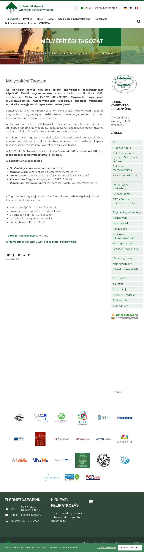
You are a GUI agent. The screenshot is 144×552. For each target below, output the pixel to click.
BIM (115, 144)
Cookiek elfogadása (130, 547)
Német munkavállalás (126, 270)
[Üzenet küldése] (98, 9)
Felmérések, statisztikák (120, 188)
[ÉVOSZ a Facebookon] (76, 9)
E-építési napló (122, 149)
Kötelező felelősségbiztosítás (124, 238)
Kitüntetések (121, 225)
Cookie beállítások (106, 547)
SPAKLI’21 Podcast (124, 296)
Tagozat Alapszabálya (20, 237)
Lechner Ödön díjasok (126, 250)
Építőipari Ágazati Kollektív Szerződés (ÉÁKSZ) (125, 159)
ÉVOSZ (118, 393)
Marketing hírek (122, 259)
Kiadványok (120, 219)
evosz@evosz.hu (31, 516)
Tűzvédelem (120, 307)
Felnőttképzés (121, 195)
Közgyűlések (120, 230)
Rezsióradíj (119, 291)
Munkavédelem (122, 265)
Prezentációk (121, 280)
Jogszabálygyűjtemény (127, 214)
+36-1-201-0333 (30, 522)
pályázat (118, 285)
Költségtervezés (122, 245)
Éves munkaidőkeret (125, 177)
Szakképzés (120, 302)
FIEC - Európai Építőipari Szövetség (125, 203)
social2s (16, 260)
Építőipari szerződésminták (123, 170)
